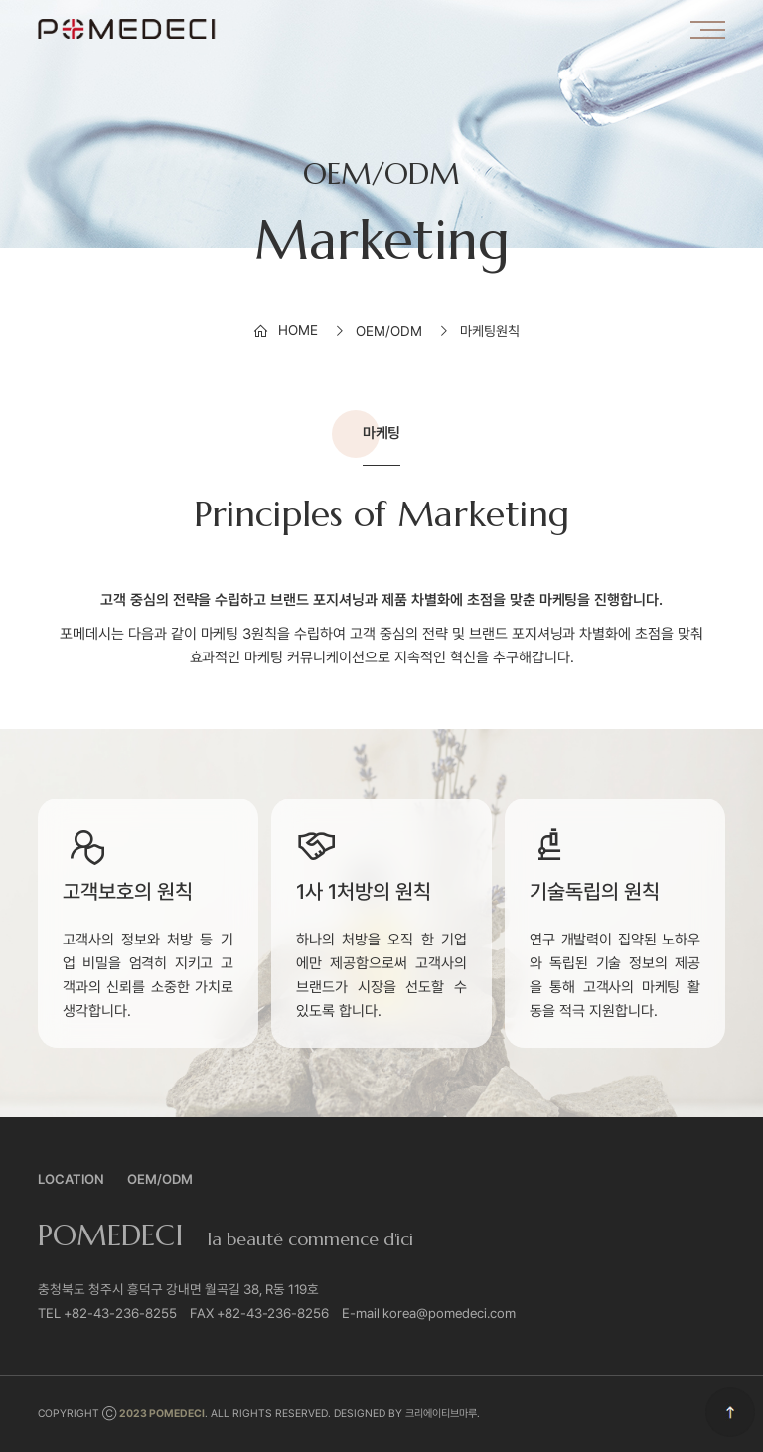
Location (71, 1179)
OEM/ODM (160, 1179)
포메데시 (127, 28)
